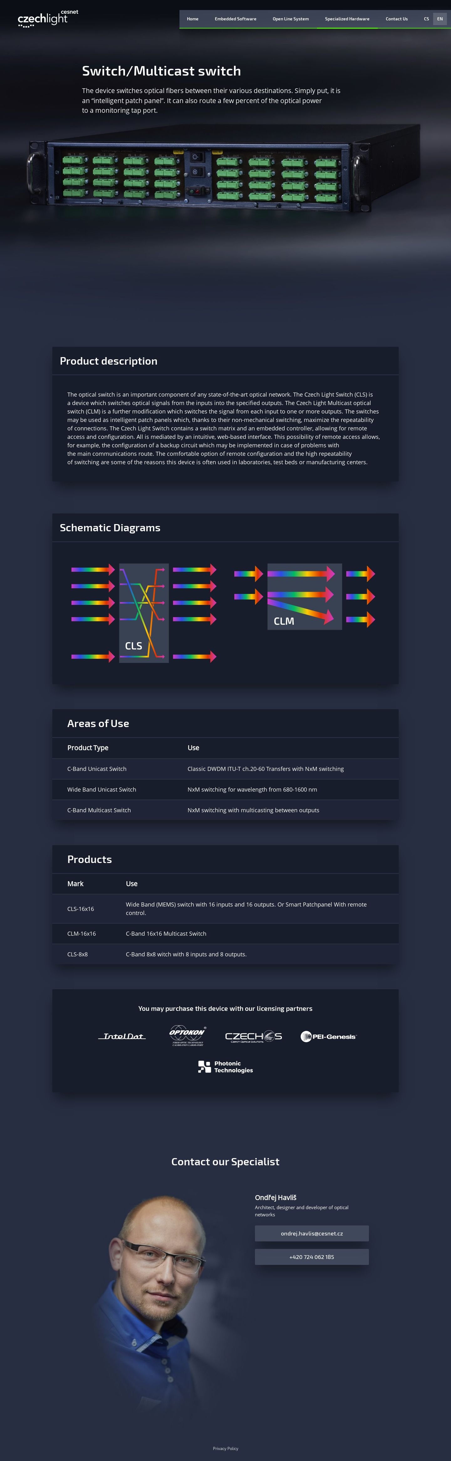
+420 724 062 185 (311, 1256)
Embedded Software (236, 18)
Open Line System (291, 18)
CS (426, 18)
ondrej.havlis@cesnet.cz (312, 1233)
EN (440, 18)
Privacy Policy (225, 1448)
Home (193, 18)
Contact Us (397, 18)
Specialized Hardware (347, 18)
